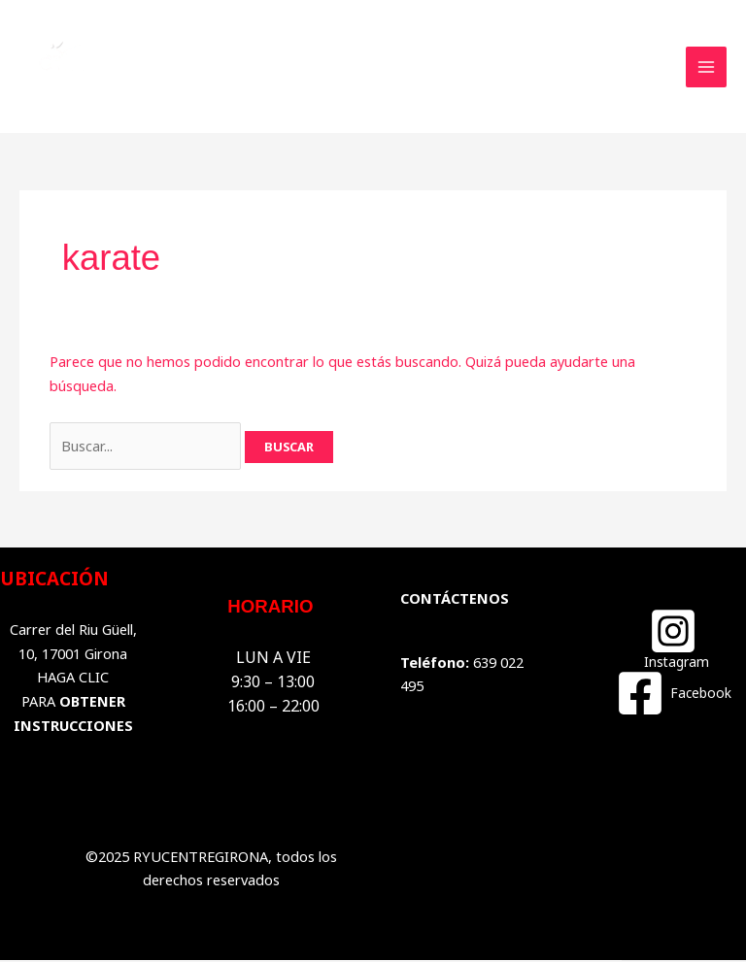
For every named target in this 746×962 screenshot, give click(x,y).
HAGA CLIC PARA (73, 702)
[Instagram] (673, 639)
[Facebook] (673, 694)
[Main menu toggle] (706, 67)
